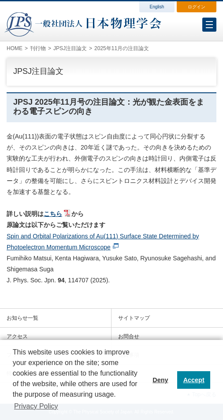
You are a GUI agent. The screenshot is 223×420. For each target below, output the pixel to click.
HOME (14, 48)
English (157, 6)
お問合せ (128, 336)
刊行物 (38, 48)
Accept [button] (193, 379)
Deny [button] (160, 379)
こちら (53, 213)
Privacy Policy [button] (36, 406)
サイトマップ (134, 318)
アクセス (17, 336)
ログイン (196, 6)
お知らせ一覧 (22, 318)
